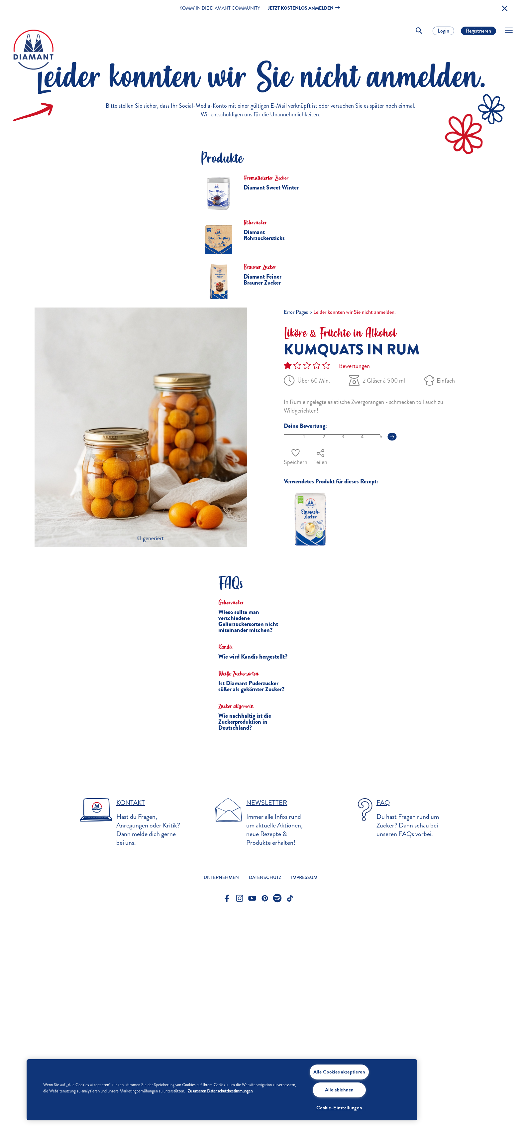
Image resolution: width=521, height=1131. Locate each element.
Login (443, 31)
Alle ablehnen (339, 1089)
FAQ (383, 1016)
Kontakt (130, 1016)
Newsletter (266, 1016)
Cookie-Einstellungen (339, 1107)
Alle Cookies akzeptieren (339, 1071)
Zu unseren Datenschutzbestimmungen (220, 1091)
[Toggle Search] (419, 31)
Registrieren (478, 31)
